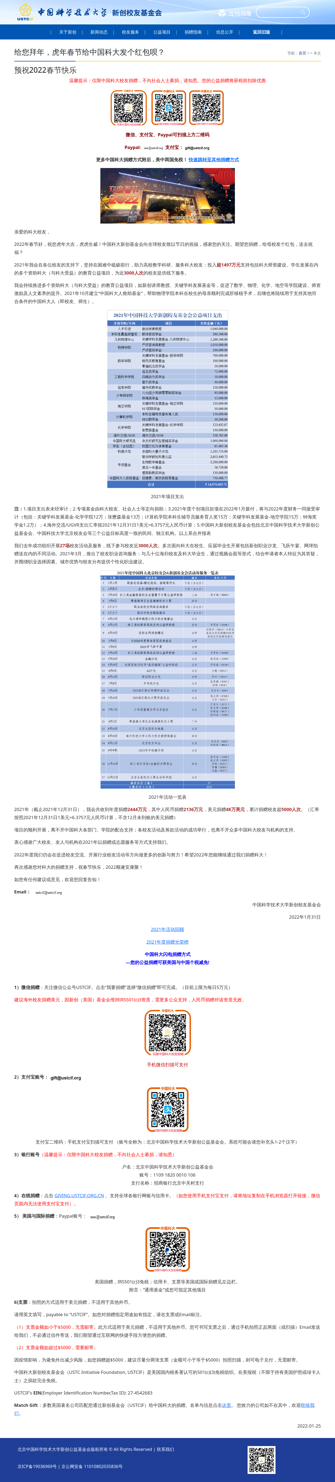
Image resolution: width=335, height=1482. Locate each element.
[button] (261, 32)
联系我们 (165, 1449)
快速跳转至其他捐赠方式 (214, 159)
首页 (302, 53)
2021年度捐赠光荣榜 (167, 942)
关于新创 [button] (68, 32)
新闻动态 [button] (99, 32)
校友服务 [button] (131, 32)
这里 (226, 1405)
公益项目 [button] (162, 32)
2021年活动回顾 (167, 929)
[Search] (279, 12)
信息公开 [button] (225, 32)
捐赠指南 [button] (193, 32)
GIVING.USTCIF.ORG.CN (79, 1195)
